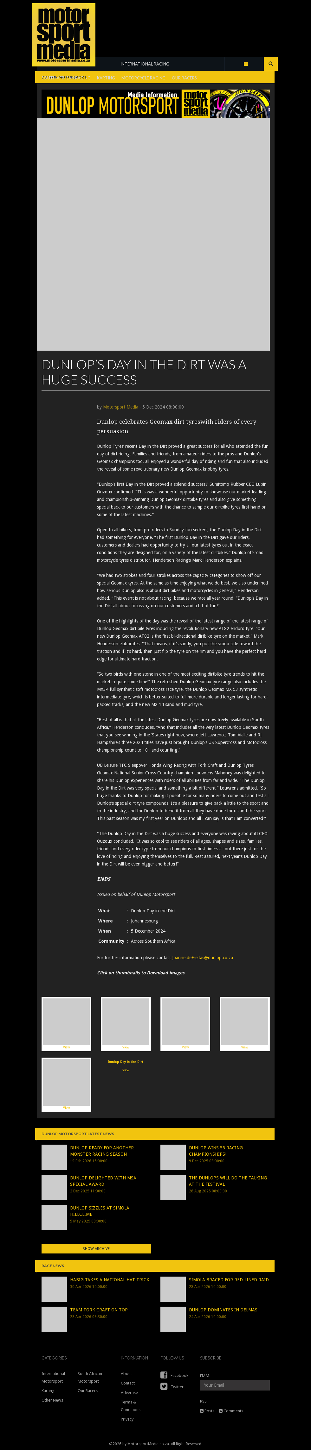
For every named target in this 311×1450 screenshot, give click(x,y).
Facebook (174, 1375)
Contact (128, 1383)
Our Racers (88, 1390)
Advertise (129, 1392)
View (66, 1023)
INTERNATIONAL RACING (144, 63)
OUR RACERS (184, 77)
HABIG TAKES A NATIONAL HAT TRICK (109, 1279)
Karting (48, 1390)
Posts (207, 1411)
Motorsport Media (120, 406)
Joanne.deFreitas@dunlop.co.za (202, 957)
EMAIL (205, 1375)
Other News (52, 1400)
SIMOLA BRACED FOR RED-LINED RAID (229, 1279)
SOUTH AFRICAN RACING (66, 77)
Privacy (127, 1419)
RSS (203, 1401)
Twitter (172, 1386)
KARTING (106, 77)
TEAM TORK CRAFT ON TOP (99, 1309)
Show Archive (96, 1249)
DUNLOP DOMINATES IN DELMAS (223, 1309)
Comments (231, 1411)
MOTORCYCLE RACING (143, 77)
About (126, 1373)
